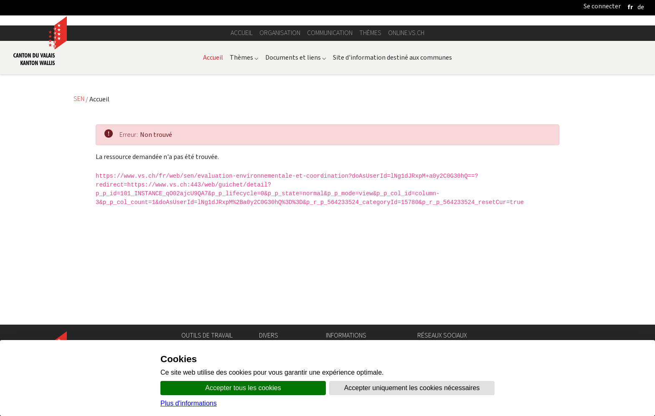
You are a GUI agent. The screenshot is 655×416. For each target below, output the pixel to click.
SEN (80, 209)
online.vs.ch (406, 143)
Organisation (279, 143)
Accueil (242, 143)
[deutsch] (640, 7)
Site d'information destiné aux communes (392, 168)
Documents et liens (295, 168)
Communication (330, 143)
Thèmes (370, 143)
